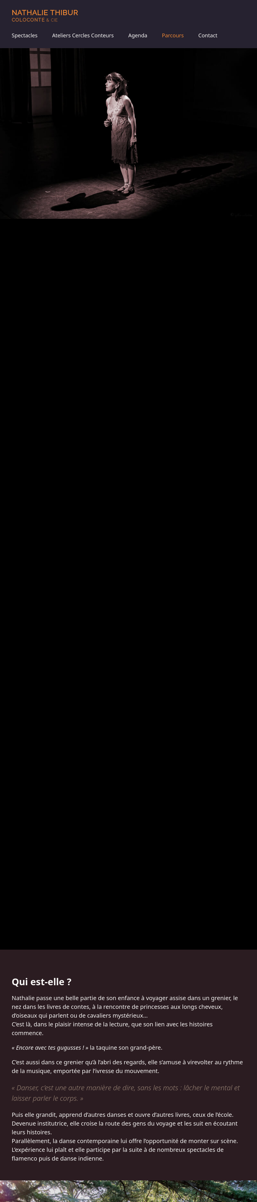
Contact (207, 35)
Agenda (137, 35)
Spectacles (24, 35)
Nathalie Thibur (45, 15)
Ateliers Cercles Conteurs (83, 35)
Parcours (173, 35)
